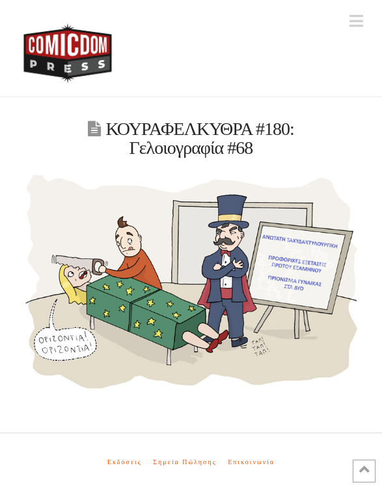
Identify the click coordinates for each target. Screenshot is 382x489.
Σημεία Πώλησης (184, 462)
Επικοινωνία (251, 462)
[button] (356, 21)
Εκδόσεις (124, 462)
